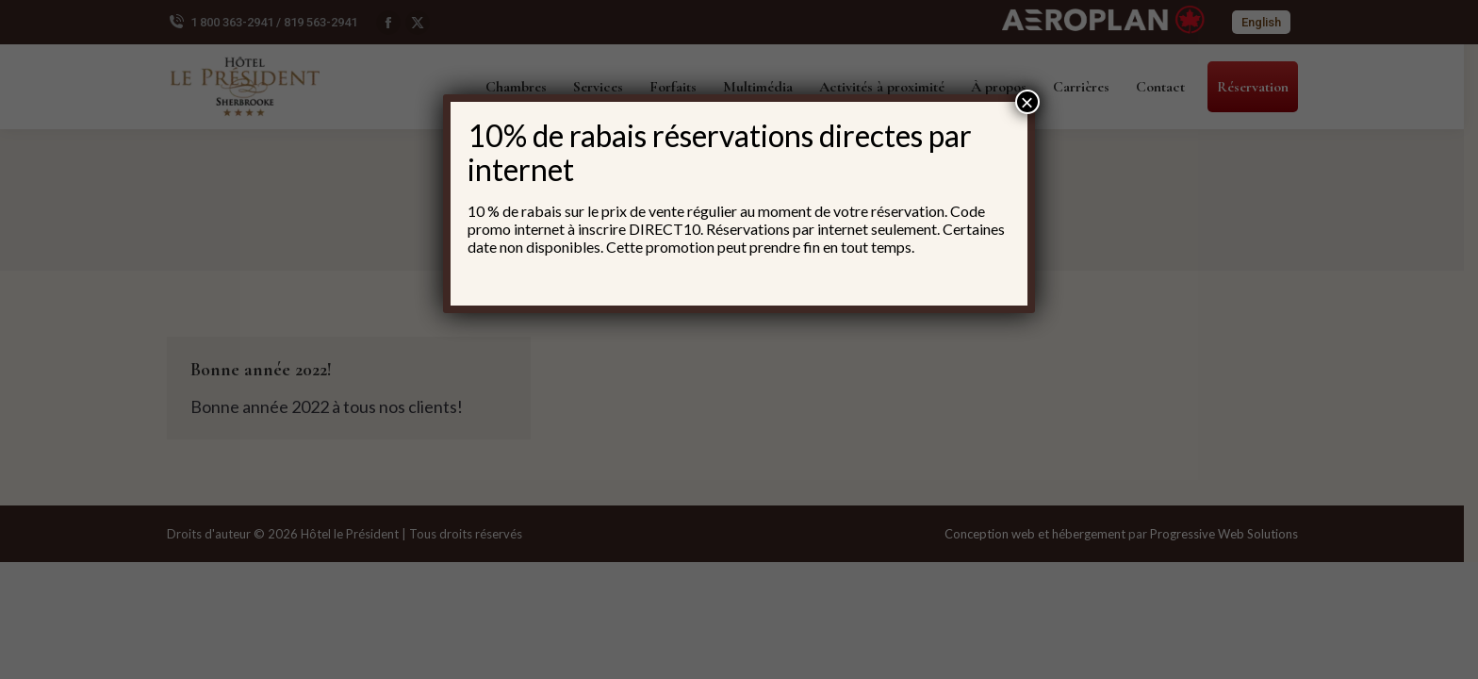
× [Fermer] (1027, 102)
